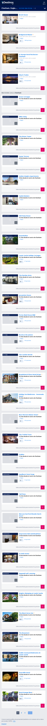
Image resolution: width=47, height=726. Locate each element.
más (14, 721)
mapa (21, 18)
